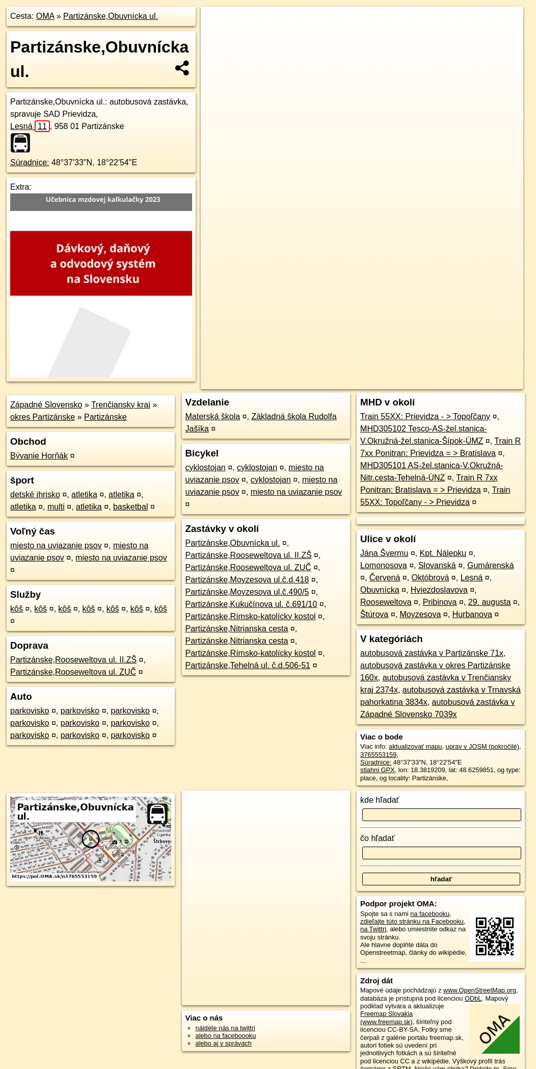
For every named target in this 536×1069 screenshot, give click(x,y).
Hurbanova (472, 614)
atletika (84, 494)
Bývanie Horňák (39, 455)
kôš (16, 608)
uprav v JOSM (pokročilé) (482, 746)
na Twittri (373, 929)
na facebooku (429, 914)
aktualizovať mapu (415, 746)
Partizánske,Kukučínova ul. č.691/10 (251, 604)
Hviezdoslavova (439, 590)
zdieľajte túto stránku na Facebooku (412, 921)
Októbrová (430, 577)
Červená (384, 577)
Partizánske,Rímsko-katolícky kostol (250, 616)
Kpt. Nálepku (443, 553)
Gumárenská (490, 565)
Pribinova (440, 602)
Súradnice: (29, 162)
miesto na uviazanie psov (56, 545)
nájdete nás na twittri (225, 1028)
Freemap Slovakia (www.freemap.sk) (386, 1017)
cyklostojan (205, 467)
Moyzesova (420, 614)
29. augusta (489, 602)
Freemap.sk (400, 366)
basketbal (130, 506)
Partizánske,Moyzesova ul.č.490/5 (247, 592)
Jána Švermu (384, 553)
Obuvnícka (379, 590)
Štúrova (374, 614)
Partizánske (105, 417)
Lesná (30, 126)
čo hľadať (377, 838)
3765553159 (378, 754)
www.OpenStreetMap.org (479, 990)
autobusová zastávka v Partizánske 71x (431, 653)
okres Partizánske (42, 417)
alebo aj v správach (224, 1043)
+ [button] (218, 24)
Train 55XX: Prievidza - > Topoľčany (425, 416)
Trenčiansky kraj (120, 404)
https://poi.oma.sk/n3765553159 (478, 366)
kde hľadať (379, 800)
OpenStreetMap (347, 366)
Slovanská (437, 565)
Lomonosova (383, 565)
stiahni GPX (377, 770)
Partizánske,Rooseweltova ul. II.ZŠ (73, 659)
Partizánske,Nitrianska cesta (236, 628)
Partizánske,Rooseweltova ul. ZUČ (73, 672)
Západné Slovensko (46, 404)
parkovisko (29, 710)
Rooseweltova (386, 602)
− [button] (218, 39)
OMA (45, 16)
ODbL (473, 998)
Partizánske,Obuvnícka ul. (110, 16)
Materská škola (212, 416)
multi (56, 506)
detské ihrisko (35, 494)
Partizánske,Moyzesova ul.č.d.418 (247, 579)
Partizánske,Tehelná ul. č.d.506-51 (247, 665)
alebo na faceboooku (226, 1035)
